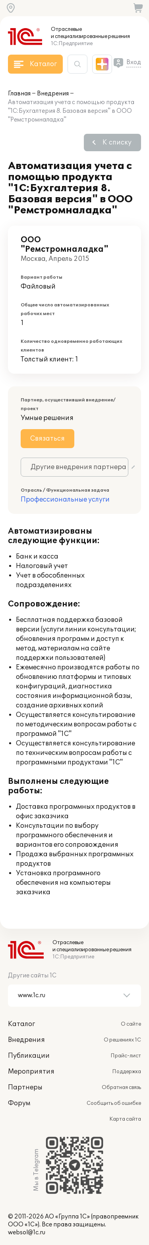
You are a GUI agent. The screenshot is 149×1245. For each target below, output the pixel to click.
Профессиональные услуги (65, 500)
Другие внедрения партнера (78, 467)
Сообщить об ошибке (114, 1103)
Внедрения (53, 93)
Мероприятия (31, 1072)
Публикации (29, 1056)
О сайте (131, 1024)
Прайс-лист (125, 1056)
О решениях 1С (122, 1040)
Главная (19, 93)
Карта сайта (125, 1119)
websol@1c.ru (26, 1232)
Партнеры (25, 1087)
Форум (19, 1103)
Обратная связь (121, 1087)
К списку (117, 142)
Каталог (21, 1024)
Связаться (47, 439)
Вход (133, 62)
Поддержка (126, 1071)
